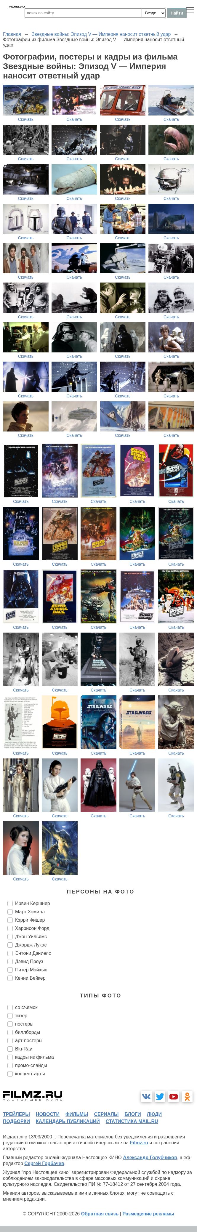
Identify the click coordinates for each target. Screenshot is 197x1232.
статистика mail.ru (132, 1121)
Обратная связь (100, 1213)
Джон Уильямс (31, 936)
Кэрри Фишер (30, 920)
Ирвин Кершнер (32, 903)
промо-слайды (31, 1065)
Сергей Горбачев (44, 1163)
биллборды (27, 1032)
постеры (24, 1023)
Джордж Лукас (31, 944)
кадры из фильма (34, 1057)
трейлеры (16, 1114)
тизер (21, 1015)
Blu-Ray (23, 1048)
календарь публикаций (68, 1121)
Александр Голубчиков (150, 1157)
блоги (132, 1114)
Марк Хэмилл (30, 911)
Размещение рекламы (148, 1213)
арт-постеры (28, 1040)
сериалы (106, 1114)
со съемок (26, 1007)
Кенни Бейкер (30, 978)
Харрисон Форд (32, 928)
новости (48, 1114)
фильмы (76, 1114)
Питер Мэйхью (31, 969)
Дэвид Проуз (29, 961)
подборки (16, 1121)
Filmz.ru (139, 1142)
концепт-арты (30, 1073)
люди (154, 1114)
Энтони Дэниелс (33, 953)
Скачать (26, 119)
